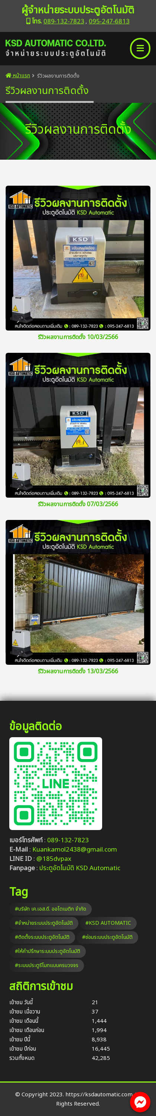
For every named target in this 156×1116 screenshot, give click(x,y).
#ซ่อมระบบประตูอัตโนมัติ (107, 937)
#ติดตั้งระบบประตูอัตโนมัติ (42, 937)
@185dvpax (53, 859)
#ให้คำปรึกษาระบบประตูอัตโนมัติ (47, 951)
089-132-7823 (63, 21)
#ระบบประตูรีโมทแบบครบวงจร (46, 965)
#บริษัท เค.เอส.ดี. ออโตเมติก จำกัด (50, 909)
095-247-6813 (109, 21)
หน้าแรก (18, 75)
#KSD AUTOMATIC (108, 923)
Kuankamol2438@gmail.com (74, 850)
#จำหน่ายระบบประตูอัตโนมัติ (44, 923)
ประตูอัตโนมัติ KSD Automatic (79, 868)
